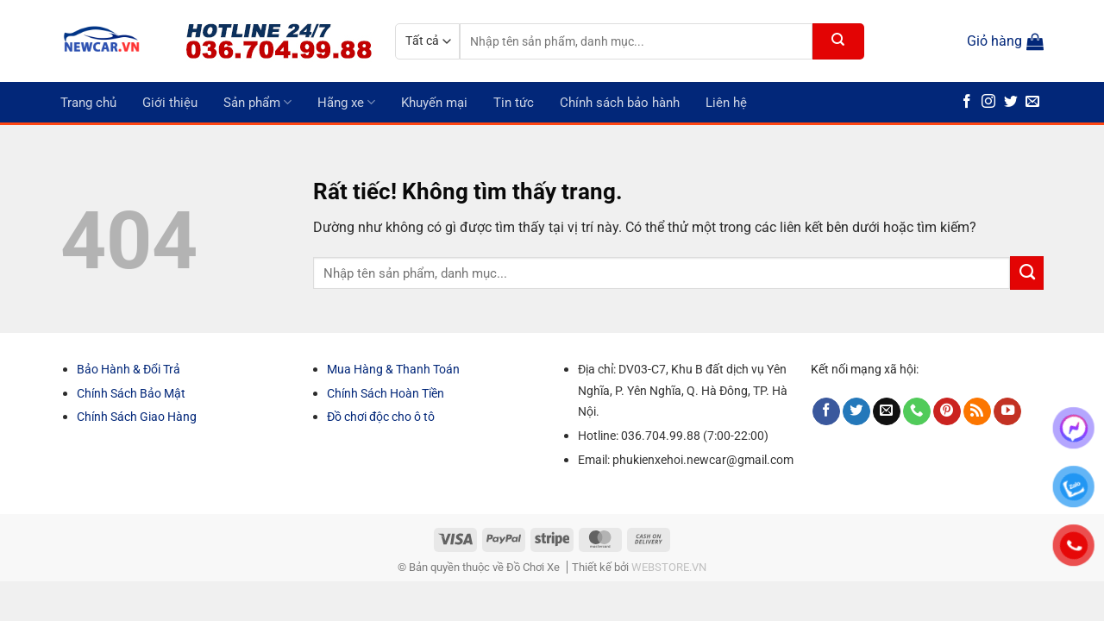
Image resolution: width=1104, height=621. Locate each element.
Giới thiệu (170, 102)
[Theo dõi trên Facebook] (967, 102)
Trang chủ (88, 102)
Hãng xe (346, 102)
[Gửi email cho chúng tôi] (1032, 102)
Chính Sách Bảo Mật (131, 393)
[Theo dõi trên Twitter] (1011, 102)
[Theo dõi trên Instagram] (988, 102)
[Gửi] (838, 41)
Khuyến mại (434, 102)
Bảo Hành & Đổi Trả (128, 369)
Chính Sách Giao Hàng (137, 416)
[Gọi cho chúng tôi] (917, 412)
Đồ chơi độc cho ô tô (381, 416)
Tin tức (513, 102)
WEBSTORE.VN (668, 567)
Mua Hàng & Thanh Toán (393, 369)
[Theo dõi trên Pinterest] (947, 412)
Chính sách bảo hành (620, 102)
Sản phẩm (257, 102)
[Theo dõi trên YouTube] (1007, 412)
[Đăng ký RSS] (977, 412)
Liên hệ (726, 102)
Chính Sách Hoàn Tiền (385, 393)
